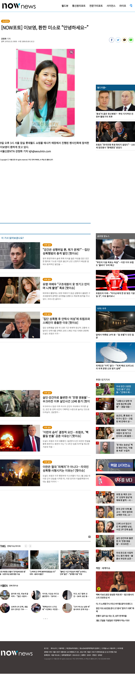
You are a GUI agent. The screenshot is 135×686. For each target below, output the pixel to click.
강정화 (4, 38)
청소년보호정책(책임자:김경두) (90, 648)
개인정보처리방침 (72, 648)
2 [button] (45, 618)
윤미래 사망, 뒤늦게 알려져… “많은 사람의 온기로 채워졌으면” (19, 596)
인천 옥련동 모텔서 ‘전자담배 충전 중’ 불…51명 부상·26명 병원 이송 (43, 572)
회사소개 (53, 648)
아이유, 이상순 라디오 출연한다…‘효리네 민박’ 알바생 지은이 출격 (50, 596)
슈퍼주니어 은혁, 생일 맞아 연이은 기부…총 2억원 (19, 609)
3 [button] (47, 618)
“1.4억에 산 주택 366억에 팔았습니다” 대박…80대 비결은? (73, 572)
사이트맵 (120, 648)
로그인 (46, 648)
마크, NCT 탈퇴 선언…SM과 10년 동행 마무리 (81, 596)
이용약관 (61, 648)
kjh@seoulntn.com (40, 151)
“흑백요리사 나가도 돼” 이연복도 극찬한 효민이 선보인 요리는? (50, 609)
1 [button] (43, 618)
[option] (43, 563)
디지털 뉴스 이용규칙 (108, 648)
